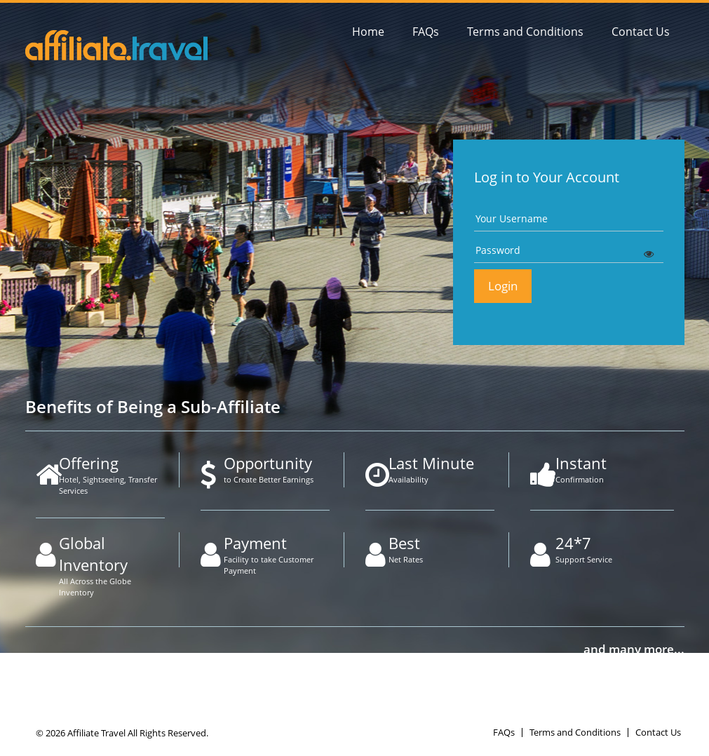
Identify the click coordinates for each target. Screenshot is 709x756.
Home (368, 31)
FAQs (425, 31)
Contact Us (641, 31)
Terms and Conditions (525, 31)
